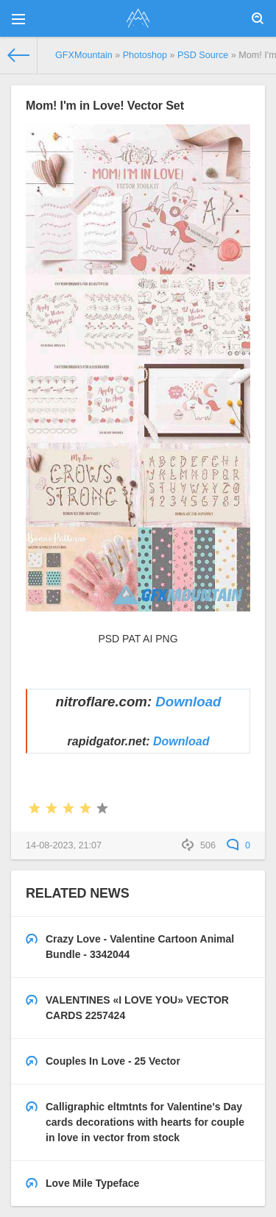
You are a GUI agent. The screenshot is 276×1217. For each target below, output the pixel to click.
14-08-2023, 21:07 (64, 845)
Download (188, 701)
